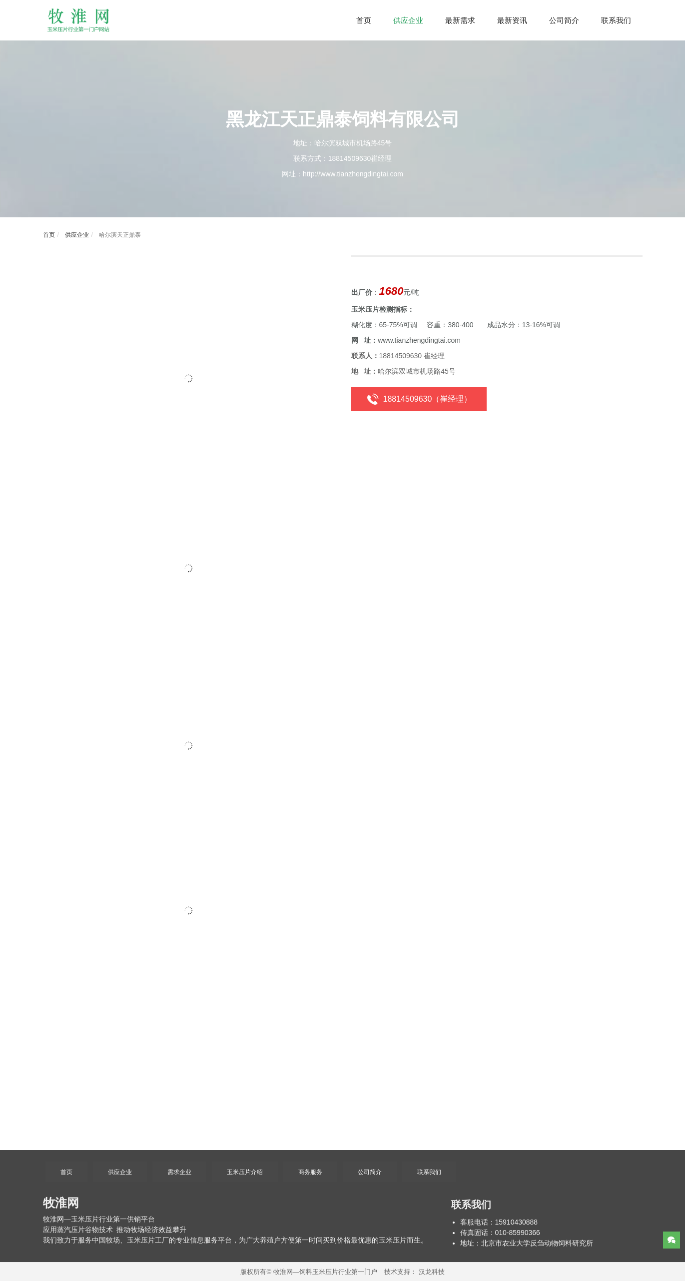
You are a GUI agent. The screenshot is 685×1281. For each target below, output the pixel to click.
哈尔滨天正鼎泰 (118, 234)
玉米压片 (85, 1219)
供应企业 (75, 234)
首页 (49, 234)
